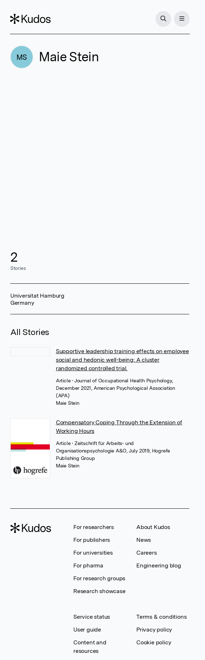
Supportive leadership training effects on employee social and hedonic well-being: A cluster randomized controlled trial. (122, 360)
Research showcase (99, 591)
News (143, 539)
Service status (91, 616)
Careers (146, 552)
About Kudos (153, 527)
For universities (93, 552)
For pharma (88, 565)
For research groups (99, 578)
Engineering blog (158, 565)
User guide (87, 629)
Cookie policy (153, 642)
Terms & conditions (161, 616)
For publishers (91, 539)
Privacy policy (154, 629)
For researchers (93, 527)
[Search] (163, 19)
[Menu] (181, 19)
